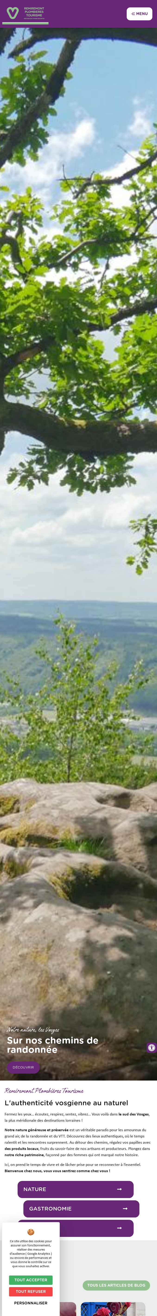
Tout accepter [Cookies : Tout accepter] (30, 1280)
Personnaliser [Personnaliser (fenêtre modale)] (30, 1303)
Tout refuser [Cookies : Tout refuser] (31, 1292)
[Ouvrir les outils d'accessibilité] (152, 1048)
